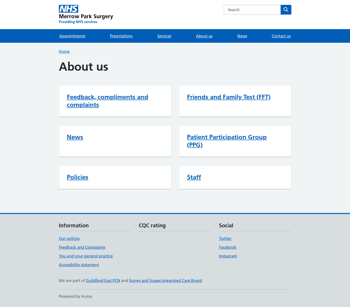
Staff (194, 177)
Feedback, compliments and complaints (107, 101)
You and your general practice (86, 256)
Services (164, 36)
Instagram (228, 256)
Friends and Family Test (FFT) (229, 97)
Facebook (227, 247)
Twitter (225, 238)
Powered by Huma (75, 296)
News (242, 36)
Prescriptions (121, 36)
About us (204, 36)
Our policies (69, 238)
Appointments (72, 36)
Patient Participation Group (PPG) (227, 141)
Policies (77, 177)
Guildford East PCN (103, 280)
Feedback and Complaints (82, 247)
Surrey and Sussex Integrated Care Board (165, 280)
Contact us (281, 36)
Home (64, 51)
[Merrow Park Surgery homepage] (86, 14)
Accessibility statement (79, 264)
